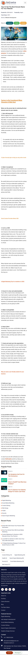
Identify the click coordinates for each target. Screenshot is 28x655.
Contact (3, 610)
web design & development (8, 619)
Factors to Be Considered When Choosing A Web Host (11, 101)
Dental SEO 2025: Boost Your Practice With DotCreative (13, 526)
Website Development (10, 17)
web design (5, 508)
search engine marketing (8, 515)
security (4, 513)
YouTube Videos (5, 607)
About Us (3, 595)
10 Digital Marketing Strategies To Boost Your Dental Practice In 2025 (13, 544)
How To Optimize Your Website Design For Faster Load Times (17, 490)
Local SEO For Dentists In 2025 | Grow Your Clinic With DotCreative (13, 539)
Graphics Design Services (8, 631)
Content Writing (5, 625)
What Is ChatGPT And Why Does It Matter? (17, 482)
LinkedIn (23, 23)
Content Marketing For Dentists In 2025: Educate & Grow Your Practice (12, 535)
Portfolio (3, 598)
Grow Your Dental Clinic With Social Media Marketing (13, 530)
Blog (2, 604)
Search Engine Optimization (8, 628)
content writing (6, 505)
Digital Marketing (5, 616)
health (4, 510)
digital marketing (6, 500)
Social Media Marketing (7, 622)
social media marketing (8, 503)
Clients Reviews (5, 601)
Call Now (9, 652)
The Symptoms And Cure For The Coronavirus (16, 475)
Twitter (16, 23)
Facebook (9, 23)
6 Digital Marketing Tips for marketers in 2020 (12, 281)
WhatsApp (18, 652)
